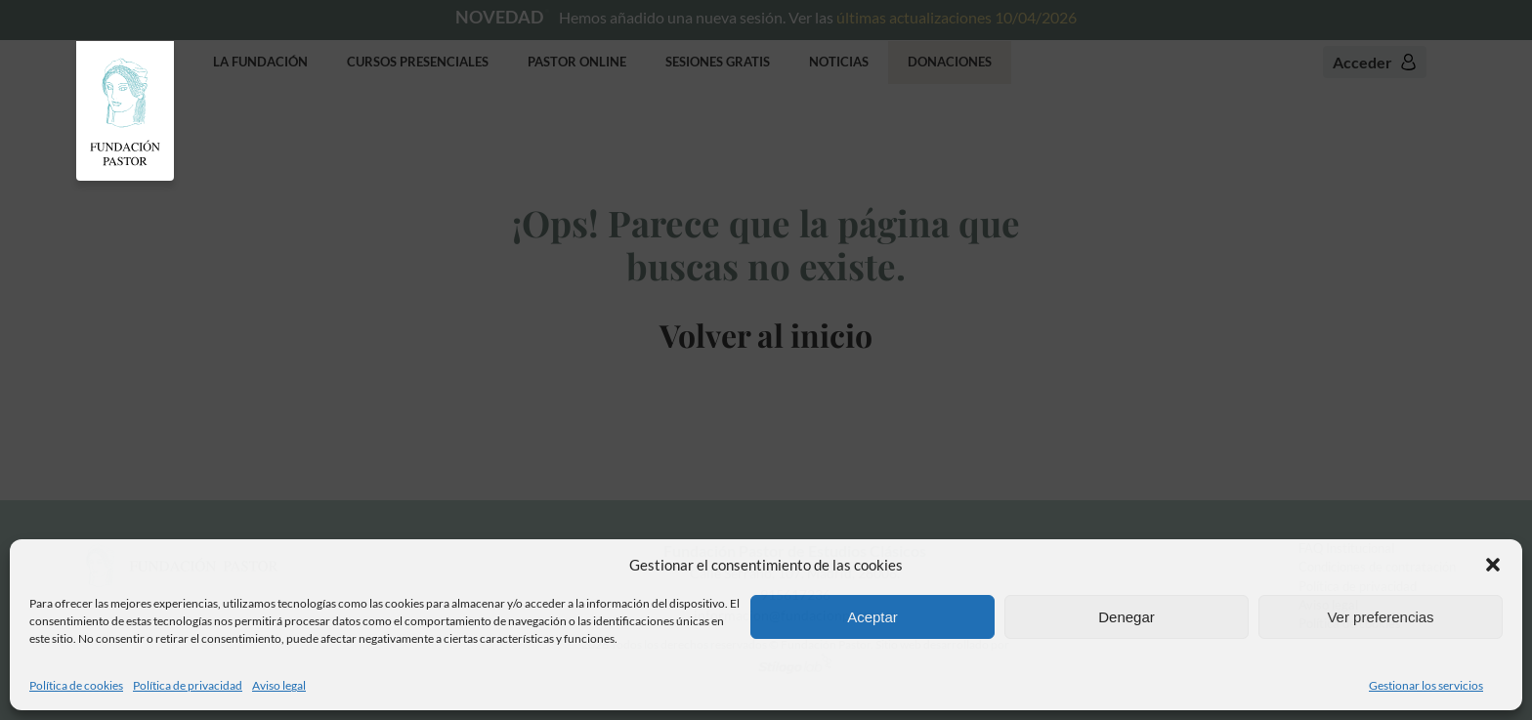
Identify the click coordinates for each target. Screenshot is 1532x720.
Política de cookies (76, 685)
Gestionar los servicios (1426, 685)
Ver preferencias (1380, 617)
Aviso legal (279, 685)
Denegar (1126, 617)
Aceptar (872, 617)
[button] (1493, 564)
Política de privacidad (187, 685)
